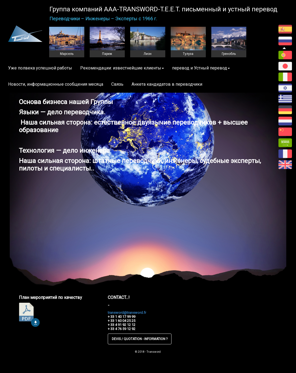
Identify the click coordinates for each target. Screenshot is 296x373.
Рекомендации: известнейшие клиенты (122, 68)
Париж (107, 54)
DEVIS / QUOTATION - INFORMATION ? (139, 339)
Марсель (66, 54)
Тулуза (188, 54)
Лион (148, 54)
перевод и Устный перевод (201, 68)
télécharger (29, 315)
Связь (117, 84)
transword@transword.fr (127, 313)
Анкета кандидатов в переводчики (167, 84)
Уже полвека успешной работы (40, 68)
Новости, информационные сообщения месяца (55, 84)
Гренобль (229, 54)
